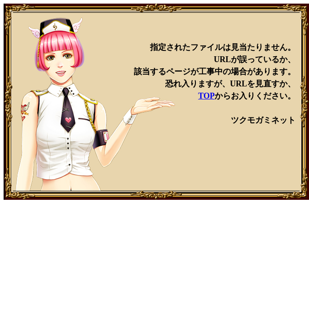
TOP (206, 95)
